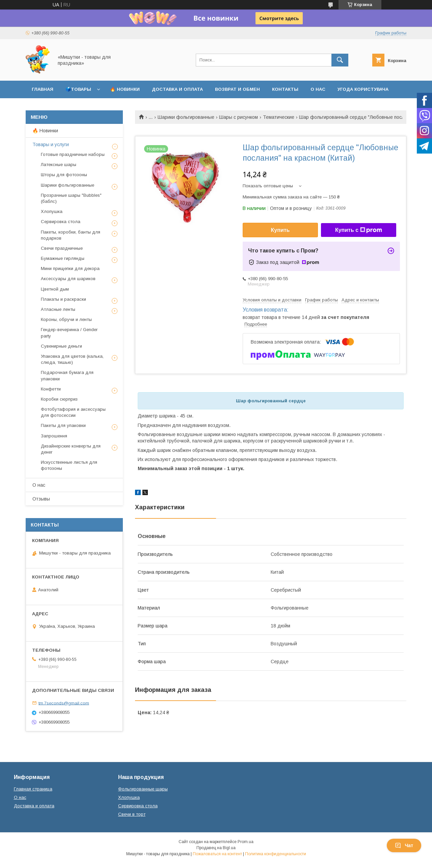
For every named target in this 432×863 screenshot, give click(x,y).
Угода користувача (363, 89)
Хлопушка (51, 211)
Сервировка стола (60, 221)
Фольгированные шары (143, 788)
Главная (42, 89)
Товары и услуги (50, 144)
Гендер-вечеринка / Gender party (69, 332)
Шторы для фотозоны (64, 174)
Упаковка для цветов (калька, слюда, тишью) (72, 359)
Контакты (285, 89)
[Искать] (339, 60)
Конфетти (51, 389)
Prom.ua (245, 841)
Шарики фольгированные (186, 117)
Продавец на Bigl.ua (216, 847)
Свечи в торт (131, 814)
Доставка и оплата (177, 89)
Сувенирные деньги (61, 346)
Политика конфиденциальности (275, 854)
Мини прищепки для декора (70, 268)
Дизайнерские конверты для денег (71, 449)
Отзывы (41, 499)
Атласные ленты (58, 309)
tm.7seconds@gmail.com (63, 702)
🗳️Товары (78, 89)
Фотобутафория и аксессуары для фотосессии (73, 412)
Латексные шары (58, 164)
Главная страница (33, 788)
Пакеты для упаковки (63, 425)
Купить (280, 230)
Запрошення (54, 435)
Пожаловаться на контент (217, 854)
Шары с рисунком (238, 117)
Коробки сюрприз (59, 399)
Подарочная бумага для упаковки (67, 375)
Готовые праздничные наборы (73, 154)
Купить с (358, 230)
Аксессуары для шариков (68, 278)
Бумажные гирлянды (62, 258)
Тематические (278, 117)
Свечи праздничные (62, 248)
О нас (317, 89)
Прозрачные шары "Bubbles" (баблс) (71, 198)
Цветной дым (55, 289)
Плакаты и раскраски (63, 299)
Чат (404, 845)
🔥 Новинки (125, 89)
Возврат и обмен (237, 89)
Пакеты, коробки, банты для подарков (70, 235)
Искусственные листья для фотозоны (69, 465)
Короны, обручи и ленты (66, 319)
